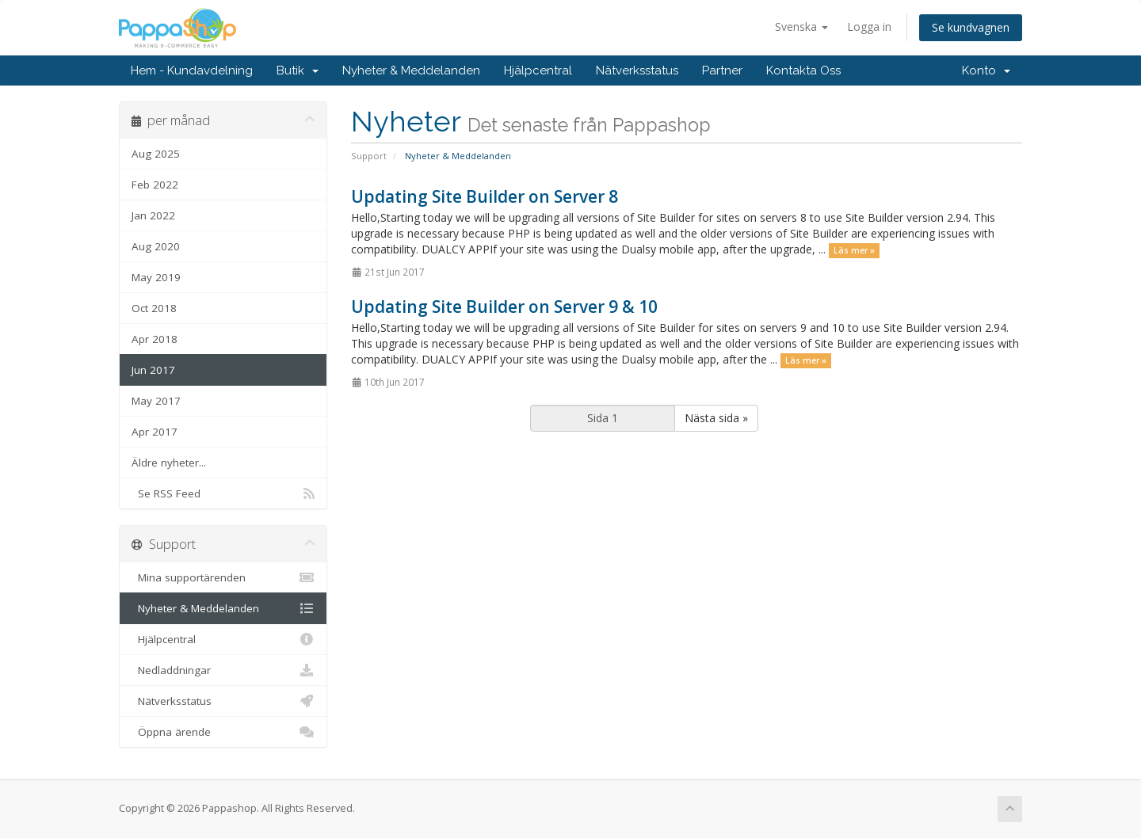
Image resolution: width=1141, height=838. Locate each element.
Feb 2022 (155, 184)
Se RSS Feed (223, 493)
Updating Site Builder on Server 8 (484, 196)
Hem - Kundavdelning (192, 70)
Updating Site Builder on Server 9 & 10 (504, 306)
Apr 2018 (154, 339)
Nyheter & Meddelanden (411, 70)
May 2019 (156, 277)
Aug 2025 (156, 154)
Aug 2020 (156, 246)
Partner (722, 70)
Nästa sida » (716, 417)
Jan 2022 (153, 215)
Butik (298, 70)
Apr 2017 (154, 432)
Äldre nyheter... (169, 462)
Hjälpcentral (538, 70)
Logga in (869, 26)
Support (369, 156)
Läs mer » (854, 250)
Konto (986, 70)
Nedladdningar (223, 670)
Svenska (801, 26)
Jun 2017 (153, 370)
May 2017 (156, 401)
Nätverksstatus (637, 70)
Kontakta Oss (803, 70)
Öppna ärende (223, 731)
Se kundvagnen (970, 27)
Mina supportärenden (223, 577)
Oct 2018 (154, 308)
